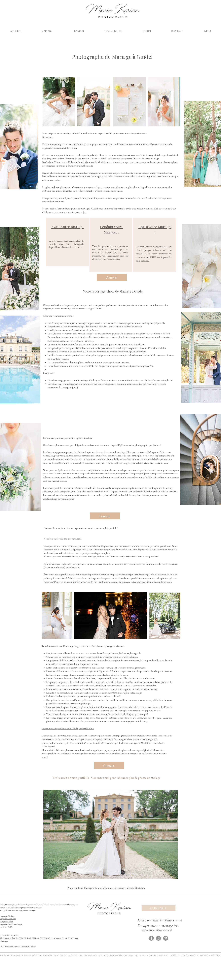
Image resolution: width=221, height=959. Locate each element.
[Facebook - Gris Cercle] (151, 938)
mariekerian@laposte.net (100, 545)
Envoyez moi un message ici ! (158, 925)
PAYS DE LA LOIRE (27, 938)
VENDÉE (214, 955)
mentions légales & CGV (90, 955)
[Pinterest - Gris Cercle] (165, 938)
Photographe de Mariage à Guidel (112, 56)
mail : (84, 545)
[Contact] (112, 277)
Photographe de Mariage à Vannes (84, 887)
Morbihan (140, 887)
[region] (67, 242)
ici (166, 462)
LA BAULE (174, 955)
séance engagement (56, 452)
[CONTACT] (158, 908)
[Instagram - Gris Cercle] (158, 938)
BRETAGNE (45, 938)
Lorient (120, 887)
